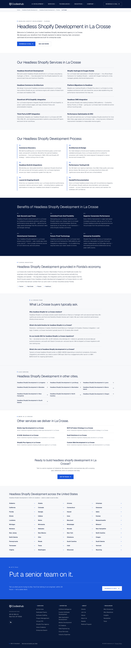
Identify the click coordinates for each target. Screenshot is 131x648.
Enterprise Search (41, 630)
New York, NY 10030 (15, 616)
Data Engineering (64, 628)
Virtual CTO (39, 621)
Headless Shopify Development (29, 10)
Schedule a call (113, 4)
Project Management (42, 618)
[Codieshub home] (16, 606)
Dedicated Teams (41, 612)
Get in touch (65, 477)
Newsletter (107, 618)
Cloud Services (63, 631)
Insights (106, 615)
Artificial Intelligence (65, 609)
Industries (79, 4)
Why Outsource (108, 609)
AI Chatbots (62, 625)
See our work (44, 44)
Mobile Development (65, 622)
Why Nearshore (108, 612)
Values (83, 615)
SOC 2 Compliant (23, 643)
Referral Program (86, 624)
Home (18, 10)
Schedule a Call (26, 44)
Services (52, 4)
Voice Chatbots (41, 627)
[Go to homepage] (16, 4)
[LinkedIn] (10, 622)
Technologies (65, 4)
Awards (83, 621)
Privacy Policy (118, 643)
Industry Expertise (64, 634)
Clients (83, 609)
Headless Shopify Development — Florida (49, 10)
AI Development (38, 4)
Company (91, 4)
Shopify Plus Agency (42, 624)
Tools (105, 621)
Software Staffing (41, 615)
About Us (84, 618)
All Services (40, 609)
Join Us (83, 612)
